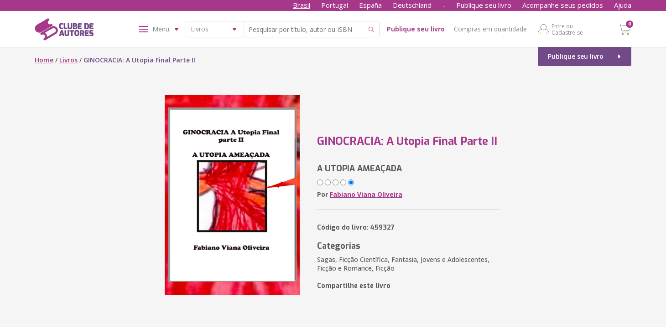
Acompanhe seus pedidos (562, 5)
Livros (68, 60)
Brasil (301, 5)
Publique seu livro (483, 5)
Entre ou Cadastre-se (567, 29)
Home (44, 60)
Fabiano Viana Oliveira (366, 194)
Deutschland (412, 5)
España (370, 5)
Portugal (334, 5)
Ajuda (622, 5)
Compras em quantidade (490, 29)
